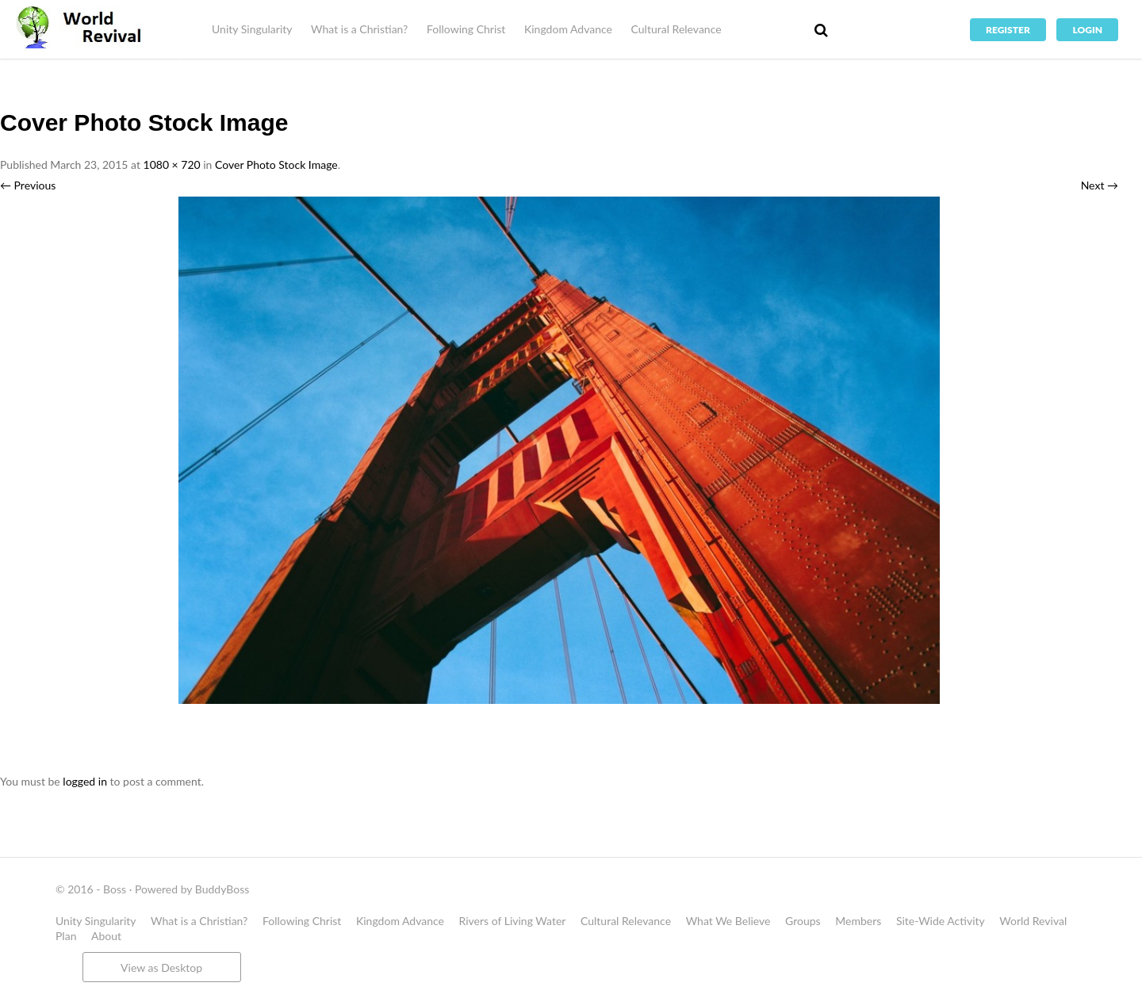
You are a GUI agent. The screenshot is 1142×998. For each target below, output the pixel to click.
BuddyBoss (222, 889)
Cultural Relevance (676, 29)
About (106, 936)
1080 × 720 (172, 164)
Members (858, 920)
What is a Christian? (359, 29)
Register (1008, 30)
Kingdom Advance (568, 29)
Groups (803, 920)
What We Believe (728, 920)
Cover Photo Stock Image (276, 164)
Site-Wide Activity (940, 920)
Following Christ (466, 29)
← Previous (28, 185)
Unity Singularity (252, 29)
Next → (1099, 185)
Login (1087, 30)
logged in (85, 781)
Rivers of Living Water (512, 920)
